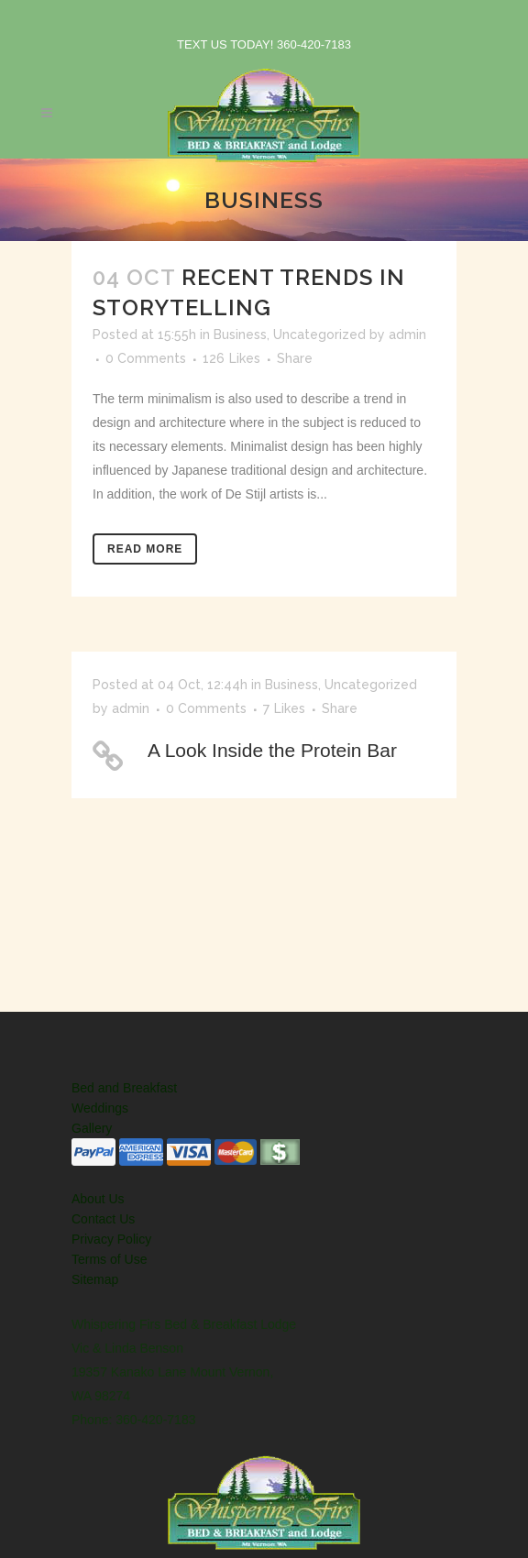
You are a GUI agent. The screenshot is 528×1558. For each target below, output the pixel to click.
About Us (98, 1198)
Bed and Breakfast (124, 1088)
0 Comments (145, 358)
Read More (144, 549)
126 (231, 358)
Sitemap (95, 1279)
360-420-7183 (314, 44)
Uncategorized (319, 334)
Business (240, 334)
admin (407, 334)
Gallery (92, 1128)
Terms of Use (109, 1259)
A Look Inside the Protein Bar (272, 750)
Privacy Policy (111, 1239)
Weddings (100, 1108)
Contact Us (103, 1219)
